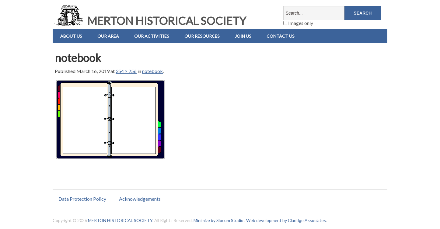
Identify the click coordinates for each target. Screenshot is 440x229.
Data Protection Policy (82, 199)
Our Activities (151, 36)
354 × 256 (126, 71)
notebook (152, 71)
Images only (298, 23)
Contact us (281, 36)
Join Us (243, 36)
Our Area (108, 36)
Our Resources (202, 36)
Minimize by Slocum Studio (218, 220)
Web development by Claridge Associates (286, 220)
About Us (71, 36)
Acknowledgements (140, 199)
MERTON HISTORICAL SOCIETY (149, 20)
